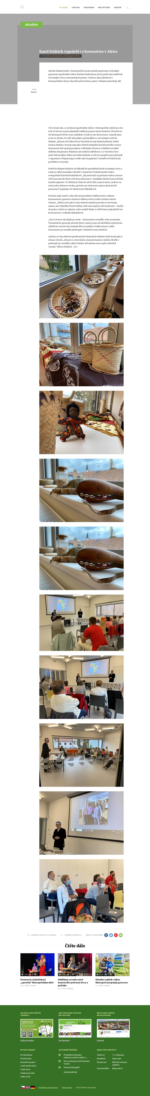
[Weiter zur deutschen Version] (33, 1087)
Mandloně (101, 1058)
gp (116, 935)
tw (111, 935)
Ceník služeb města (28, 1066)
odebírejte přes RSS (73, 935)
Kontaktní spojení (27, 1062)
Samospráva (89, 8)
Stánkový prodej (27, 1073)
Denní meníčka (103, 1068)
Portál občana (26, 1055)
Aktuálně (63, 8)
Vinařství (101, 1055)
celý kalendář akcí (70, 1072)
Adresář (117, 8)
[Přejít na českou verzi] (22, 1087)
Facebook (100, 1040)
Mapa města (117, 1068)
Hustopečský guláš (72, 1067)
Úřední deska (25, 1058)
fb (106, 935)
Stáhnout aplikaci (27, 1040)
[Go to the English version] (27, 1087)
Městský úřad (104, 8)
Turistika (75, 8)
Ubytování (116, 1058)
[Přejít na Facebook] (113, 1028)
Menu (22, 7)
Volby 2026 (25, 1077)
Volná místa (25, 1069)
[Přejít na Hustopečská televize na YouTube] (75, 1028)
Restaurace (101, 1062)
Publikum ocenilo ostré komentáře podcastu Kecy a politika (73, 982)
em (121, 935)
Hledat (127, 7)
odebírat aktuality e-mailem (43, 935)
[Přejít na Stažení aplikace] (36, 1028)
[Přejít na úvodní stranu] (42, 7)
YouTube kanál (64, 1040)
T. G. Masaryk (118, 1055)
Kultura (34, 92)
